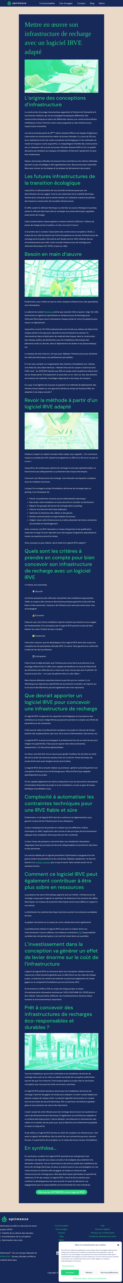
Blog (91, 4)
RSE (80, 934)
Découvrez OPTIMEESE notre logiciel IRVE (61, 1193)
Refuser (89, 1272)
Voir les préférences (109, 1272)
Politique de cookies (80, 1278)
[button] (118, 1245)
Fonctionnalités (47, 4)
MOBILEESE (5, 1256)
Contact (81, 4)
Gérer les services (68, 1266)
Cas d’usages (65, 4)
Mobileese (48, 313)
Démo (101, 4)
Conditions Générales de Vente (102, 1236)
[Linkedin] (58, 1253)
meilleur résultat (43, 863)
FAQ (102, 1225)
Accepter (70, 1272)
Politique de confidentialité (97, 1278)
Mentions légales (102, 1229)
